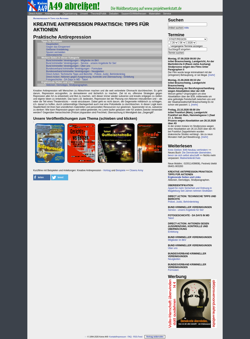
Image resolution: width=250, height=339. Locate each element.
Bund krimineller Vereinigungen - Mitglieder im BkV (72, 60)
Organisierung (69, 13)
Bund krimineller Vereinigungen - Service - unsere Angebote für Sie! (81, 63)
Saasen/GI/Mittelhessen (133, 13)
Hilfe (186, 28)
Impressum (121, 337)
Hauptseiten (52, 44)
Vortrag (107, 170)
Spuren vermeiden (55, 52)
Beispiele (121, 170)
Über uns (173, 248)
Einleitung (173, 231)
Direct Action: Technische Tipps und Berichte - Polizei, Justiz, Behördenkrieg (85, 74)
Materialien (155, 13)
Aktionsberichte (54, 55)
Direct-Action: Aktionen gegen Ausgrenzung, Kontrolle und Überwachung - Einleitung (90, 76)
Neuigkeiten (174, 259)
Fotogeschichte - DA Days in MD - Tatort (67, 79)
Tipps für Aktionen (59, 18)
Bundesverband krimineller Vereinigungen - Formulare (74, 68)
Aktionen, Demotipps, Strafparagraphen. (67, 85)
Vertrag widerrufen (154, 337)
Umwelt (84, 13)
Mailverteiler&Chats (190, 158)
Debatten (114, 13)
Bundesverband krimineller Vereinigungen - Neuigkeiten (75, 71)
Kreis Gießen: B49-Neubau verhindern (188, 150)
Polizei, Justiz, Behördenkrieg (183, 201)
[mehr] (211, 75)
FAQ (130, 337)
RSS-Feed (137, 337)
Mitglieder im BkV (177, 240)
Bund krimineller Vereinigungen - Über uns (68, 66)
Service (167, 13)
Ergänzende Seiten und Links (184, 177)
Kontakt (112, 337)
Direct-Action (35, 13)
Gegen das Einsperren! (58, 46)
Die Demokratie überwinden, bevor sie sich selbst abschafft (190, 154)
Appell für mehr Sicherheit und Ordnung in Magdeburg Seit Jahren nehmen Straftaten (190, 189)
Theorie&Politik (98, 13)
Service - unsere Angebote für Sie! (186, 210)
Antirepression (52, 13)
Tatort (171, 218)
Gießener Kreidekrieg (57, 49)
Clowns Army (136, 170)
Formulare (173, 270)
